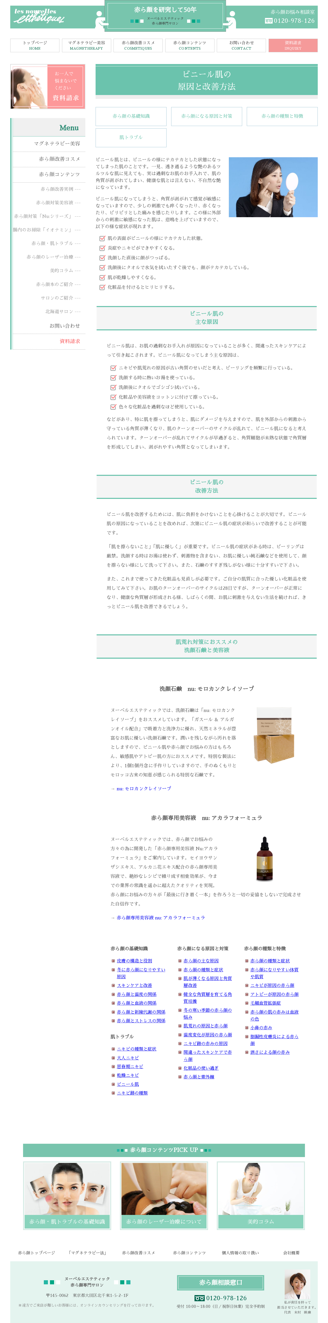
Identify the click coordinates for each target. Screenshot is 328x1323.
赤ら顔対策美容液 (54, 203)
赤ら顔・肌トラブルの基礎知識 (67, 1221)
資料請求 (293, 46)
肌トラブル (131, 137)
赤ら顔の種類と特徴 (282, 116)
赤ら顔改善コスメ (138, 46)
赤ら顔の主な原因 (201, 961)
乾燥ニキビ (128, 1075)
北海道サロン (59, 311)
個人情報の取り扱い (240, 1253)
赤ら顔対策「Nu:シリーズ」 (43, 216)
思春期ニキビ (130, 1067)
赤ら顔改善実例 (57, 189)
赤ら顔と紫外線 (198, 1077)
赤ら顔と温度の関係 (136, 994)
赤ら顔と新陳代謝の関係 (141, 1012)
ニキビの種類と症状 (136, 1049)
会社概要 (291, 1253)
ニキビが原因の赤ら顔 (272, 985)
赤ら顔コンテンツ (190, 46)
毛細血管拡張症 (265, 1003)
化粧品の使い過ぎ (201, 1068)
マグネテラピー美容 (86, 46)
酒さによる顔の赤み (270, 1052)
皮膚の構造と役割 (134, 961)
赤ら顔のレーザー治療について (164, 1221)
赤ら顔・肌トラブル (52, 243)
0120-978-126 (294, 21)
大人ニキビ (128, 1058)
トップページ (35, 46)
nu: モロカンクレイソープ (144, 788)
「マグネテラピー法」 (87, 1253)
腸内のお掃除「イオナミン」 (43, 230)
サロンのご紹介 (57, 298)
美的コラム (61, 270)
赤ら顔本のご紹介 (54, 284)
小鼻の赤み (261, 1028)
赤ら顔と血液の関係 (136, 1003)
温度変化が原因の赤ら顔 (207, 1035)
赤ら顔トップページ (36, 1253)
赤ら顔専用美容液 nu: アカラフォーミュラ (161, 918)
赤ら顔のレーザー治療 (50, 257)
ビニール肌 (128, 1084)
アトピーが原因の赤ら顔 (274, 994)
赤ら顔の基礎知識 (131, 116)
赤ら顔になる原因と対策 (206, 116)
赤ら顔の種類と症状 (203, 970)
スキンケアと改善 (134, 985)
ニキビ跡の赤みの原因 (205, 1044)
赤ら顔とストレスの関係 (141, 1021)
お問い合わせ (241, 46)
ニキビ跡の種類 (132, 1093)
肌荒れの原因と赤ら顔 (205, 1026)
